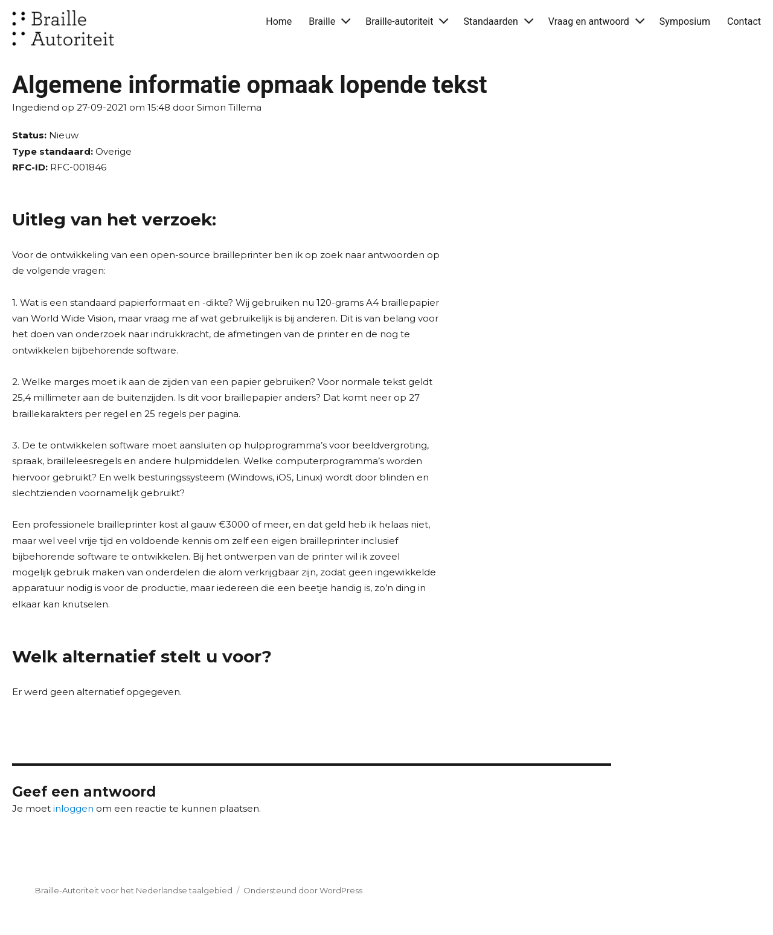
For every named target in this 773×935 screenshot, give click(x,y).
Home (279, 21)
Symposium (684, 21)
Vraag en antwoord (588, 21)
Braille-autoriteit (399, 21)
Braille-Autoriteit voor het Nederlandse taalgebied (134, 890)
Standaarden (490, 21)
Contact (744, 21)
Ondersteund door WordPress (302, 890)
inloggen (73, 808)
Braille (322, 21)
